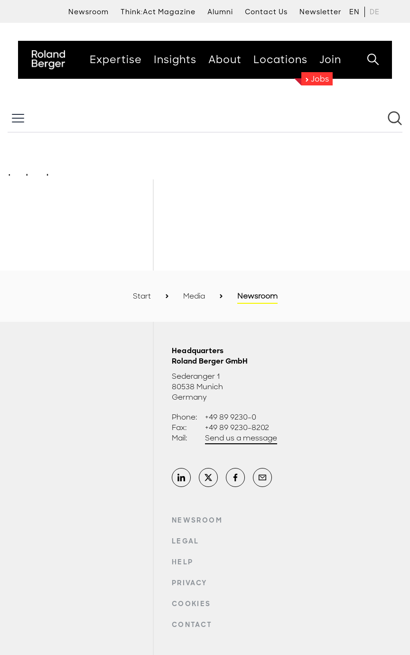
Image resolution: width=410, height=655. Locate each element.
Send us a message (241, 438)
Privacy (189, 583)
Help (182, 562)
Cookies (191, 603)
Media (194, 296)
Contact (192, 624)
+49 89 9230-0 (230, 417)
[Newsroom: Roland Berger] (205, 140)
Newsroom (197, 520)
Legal (185, 541)
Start (142, 296)
